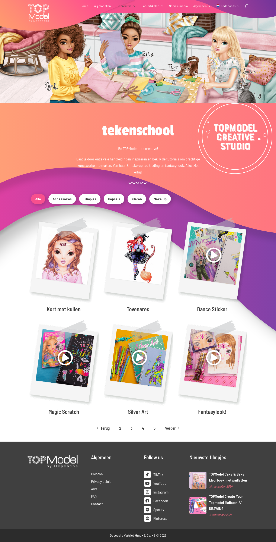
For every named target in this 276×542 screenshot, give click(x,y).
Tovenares (138, 309)
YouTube (155, 483)
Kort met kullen (64, 309)
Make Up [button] (160, 199)
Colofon (97, 473)
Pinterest (155, 518)
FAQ (94, 496)
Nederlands (228, 6)
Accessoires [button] (62, 199)
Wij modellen (102, 6)
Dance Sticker (212, 309)
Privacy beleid (101, 481)
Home (84, 6)
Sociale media (178, 6)
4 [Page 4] (143, 428)
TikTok (153, 474)
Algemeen (200, 6)
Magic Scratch (63, 411)
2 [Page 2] (120, 428)
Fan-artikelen (150, 6)
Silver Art (138, 411)
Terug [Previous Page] (103, 428)
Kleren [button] (137, 199)
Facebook (156, 500)
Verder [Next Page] (173, 428)
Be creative (124, 6)
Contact (97, 503)
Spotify (154, 509)
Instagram (156, 492)
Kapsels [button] (114, 199)
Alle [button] (38, 199)
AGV (94, 488)
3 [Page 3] (131, 428)
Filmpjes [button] (89, 199)
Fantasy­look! (212, 411)
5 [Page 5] (154, 428)
